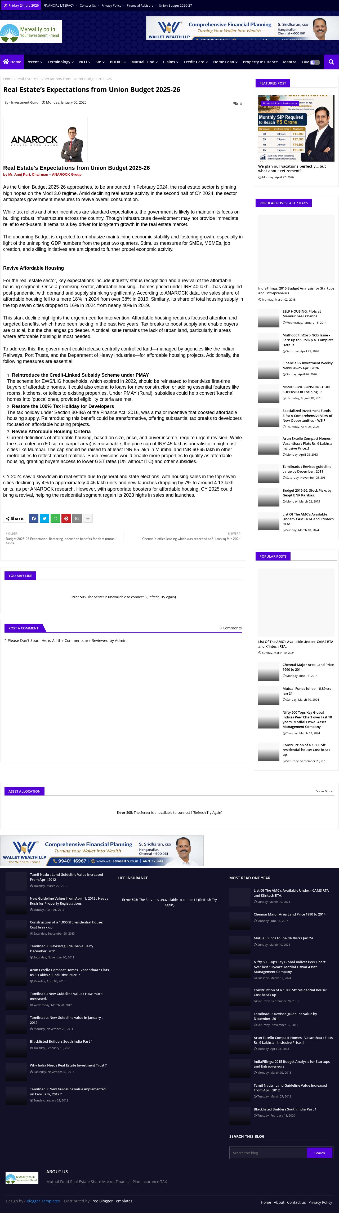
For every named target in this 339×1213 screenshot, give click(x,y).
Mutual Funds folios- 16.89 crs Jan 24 (307, 691)
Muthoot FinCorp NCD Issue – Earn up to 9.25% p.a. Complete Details (308, 340)
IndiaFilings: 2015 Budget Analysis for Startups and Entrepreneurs (296, 290)
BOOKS (116, 61)
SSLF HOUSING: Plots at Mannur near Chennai (302, 313)
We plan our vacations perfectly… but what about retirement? (292, 168)
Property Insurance (260, 61)
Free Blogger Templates (111, 1200)
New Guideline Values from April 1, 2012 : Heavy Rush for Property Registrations (69, 900)
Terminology (59, 61)
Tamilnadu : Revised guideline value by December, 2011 (307, 469)
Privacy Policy (111, 5)
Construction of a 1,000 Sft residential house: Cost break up (306, 750)
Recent (32, 61)
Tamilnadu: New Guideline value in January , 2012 (66, 1020)
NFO (83, 61)
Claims (169, 61)
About (279, 1202)
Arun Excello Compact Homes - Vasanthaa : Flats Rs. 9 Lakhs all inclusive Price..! (308, 443)
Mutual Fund (142, 61)
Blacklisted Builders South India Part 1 (61, 1041)
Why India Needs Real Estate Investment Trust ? (68, 1065)
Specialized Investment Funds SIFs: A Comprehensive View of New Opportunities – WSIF (307, 415)
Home (15, 61)
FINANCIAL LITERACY (59, 5)
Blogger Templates (43, 1200)
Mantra (289, 61)
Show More (324, 791)
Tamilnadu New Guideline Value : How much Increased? (66, 996)
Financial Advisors (140, 5)
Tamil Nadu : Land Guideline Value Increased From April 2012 (66, 877)
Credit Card (194, 61)
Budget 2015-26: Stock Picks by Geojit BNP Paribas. (307, 492)
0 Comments (231, 627)
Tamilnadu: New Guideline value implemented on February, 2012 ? (68, 1091)
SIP (98, 61)
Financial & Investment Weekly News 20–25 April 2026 (308, 365)
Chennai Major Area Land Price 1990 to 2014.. (308, 667)
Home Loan (223, 61)
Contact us (88, 5)
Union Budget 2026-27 (175, 5)
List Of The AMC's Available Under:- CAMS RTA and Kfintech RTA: (308, 519)
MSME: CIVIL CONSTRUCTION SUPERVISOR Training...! (306, 389)
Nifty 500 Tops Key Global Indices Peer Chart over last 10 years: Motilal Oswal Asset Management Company (307, 719)
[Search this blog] (268, 1153)
